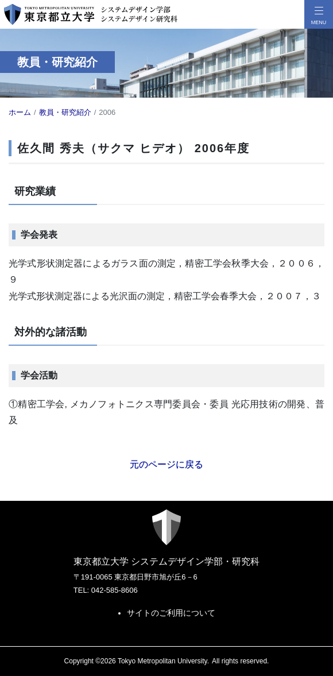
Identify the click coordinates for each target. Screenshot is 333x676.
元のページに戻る (166, 464)
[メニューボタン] (318, 14)
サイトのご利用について (171, 612)
